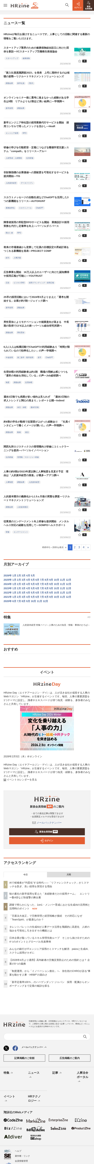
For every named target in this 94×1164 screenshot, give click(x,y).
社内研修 (29, 158)
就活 (27, 432)
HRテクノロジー (34, 1099)
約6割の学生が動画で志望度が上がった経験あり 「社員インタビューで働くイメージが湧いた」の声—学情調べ (37, 423)
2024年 (8, 584)
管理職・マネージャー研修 (28, 457)
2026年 (8, 575)
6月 (37, 579)
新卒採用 (9, 108)
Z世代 (31, 83)
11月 (62, 579)
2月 (19, 575)
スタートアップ (12, 58)
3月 (23, 575)
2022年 (8, 592)
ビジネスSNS (19, 283)
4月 (28, 575)
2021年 (8, 596)
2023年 (8, 588)
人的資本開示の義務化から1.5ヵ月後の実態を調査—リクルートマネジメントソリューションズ (37, 498)
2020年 (8, 601)
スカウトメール (25, 208)
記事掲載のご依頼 (24, 1058)
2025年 (8, 579)
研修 (7, 532)
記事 (57, 1073)
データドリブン (27, 183)
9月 (51, 579)
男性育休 (20, 333)
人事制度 (9, 482)
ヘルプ (18, 1151)
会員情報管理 (21, 1161)
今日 (25, 874)
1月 (14, 575)
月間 (69, 874)
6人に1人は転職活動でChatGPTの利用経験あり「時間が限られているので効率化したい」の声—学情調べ (37, 348)
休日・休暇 (21, 407)
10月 (56, 579)
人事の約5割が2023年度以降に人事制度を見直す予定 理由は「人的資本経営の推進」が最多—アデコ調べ (36, 473)
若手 (39, 357)
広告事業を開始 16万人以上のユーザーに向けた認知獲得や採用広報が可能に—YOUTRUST (36, 274)
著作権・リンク (22, 1156)
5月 (33, 575)
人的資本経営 (11, 183)
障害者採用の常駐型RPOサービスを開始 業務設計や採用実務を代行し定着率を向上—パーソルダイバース (36, 224)
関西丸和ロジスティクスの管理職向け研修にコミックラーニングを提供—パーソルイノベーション (36, 448)
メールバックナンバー (47, 822)
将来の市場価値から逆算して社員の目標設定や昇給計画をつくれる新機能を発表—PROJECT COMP (36, 249)
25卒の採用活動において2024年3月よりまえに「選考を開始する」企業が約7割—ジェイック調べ (36, 299)
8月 (47, 579)
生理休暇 (28, 382)
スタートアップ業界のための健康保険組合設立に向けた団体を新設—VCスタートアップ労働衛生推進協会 (36, 49)
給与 (7, 258)
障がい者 (9, 233)
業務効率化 (10, 208)
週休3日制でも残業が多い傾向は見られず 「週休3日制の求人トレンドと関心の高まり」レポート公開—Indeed (36, 398)
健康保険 (26, 58)
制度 (7, 382)
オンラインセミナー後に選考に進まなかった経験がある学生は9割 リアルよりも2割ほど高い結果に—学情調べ (36, 99)
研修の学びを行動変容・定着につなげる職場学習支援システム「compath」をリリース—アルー (36, 149)
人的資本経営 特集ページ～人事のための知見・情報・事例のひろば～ (56, 625)
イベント (9, 1099)
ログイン (46, 840)
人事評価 (17, 258)
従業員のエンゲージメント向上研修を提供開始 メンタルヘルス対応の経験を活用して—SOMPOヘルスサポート (36, 523)
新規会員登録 (46, 832)
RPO (25, 133)
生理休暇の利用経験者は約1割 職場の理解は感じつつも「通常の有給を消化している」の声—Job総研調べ (36, 373)
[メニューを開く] (5, 5)
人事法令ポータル (82, 1077)
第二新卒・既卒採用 (25, 357)
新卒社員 (20, 83)
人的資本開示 (22, 507)
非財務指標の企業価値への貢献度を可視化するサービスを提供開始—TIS (36, 174)
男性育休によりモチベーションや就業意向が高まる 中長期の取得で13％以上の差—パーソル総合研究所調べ (36, 324)
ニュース (33, 1075)
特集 (8, 1073)
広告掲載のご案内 (70, 1058)
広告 (7, 283)
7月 (42, 579)
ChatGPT (39, 208)
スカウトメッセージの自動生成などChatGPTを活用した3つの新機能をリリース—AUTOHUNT (36, 199)
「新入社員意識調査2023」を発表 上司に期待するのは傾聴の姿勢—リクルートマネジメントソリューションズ (36, 74)
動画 (19, 432)
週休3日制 (34, 407)
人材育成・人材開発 (14, 158)
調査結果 (9, 83)
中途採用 (9, 357)
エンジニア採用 (12, 133)
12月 (68, 579)
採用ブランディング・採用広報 (41, 283)
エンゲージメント (21, 532)
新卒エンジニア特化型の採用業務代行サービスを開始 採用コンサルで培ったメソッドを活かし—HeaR (36, 124)
